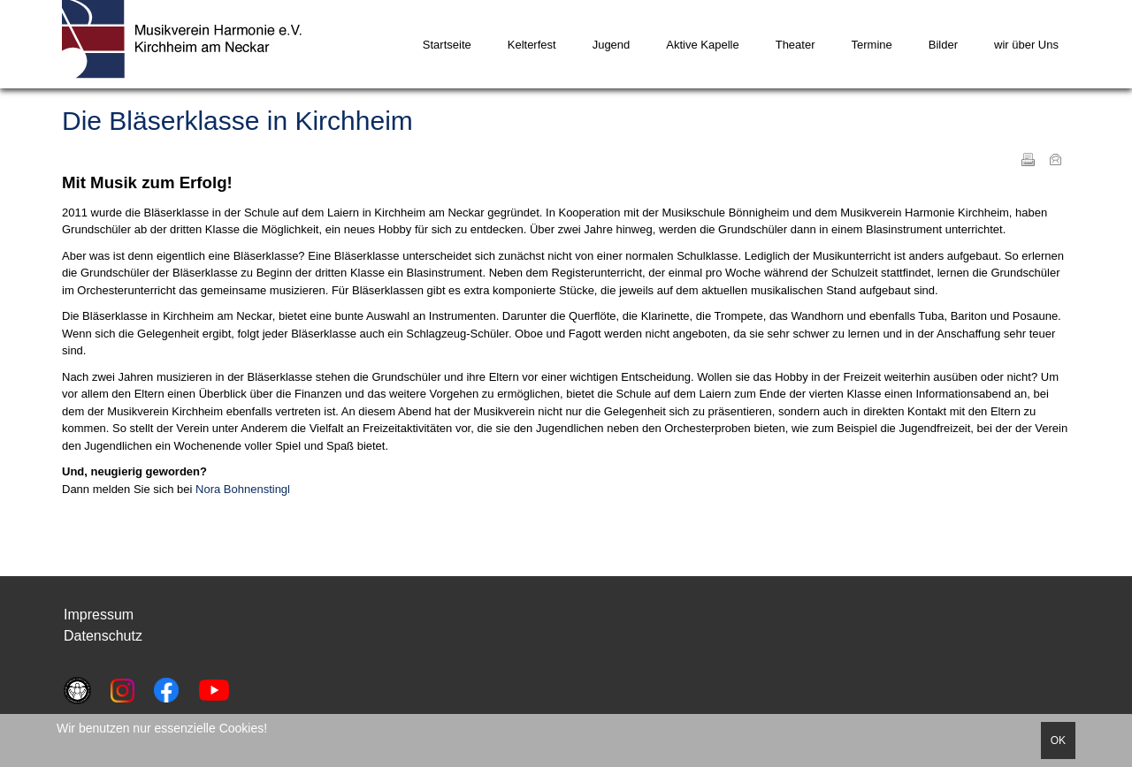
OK (1058, 740)
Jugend (612, 44)
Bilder (943, 44)
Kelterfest (532, 44)
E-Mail (1055, 159)
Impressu (93, 614)
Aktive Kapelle (702, 44)
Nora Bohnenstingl (242, 489)
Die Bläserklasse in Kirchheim (237, 120)
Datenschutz (103, 635)
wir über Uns (1026, 44)
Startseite (447, 44)
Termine (872, 44)
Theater (795, 44)
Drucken (1028, 159)
